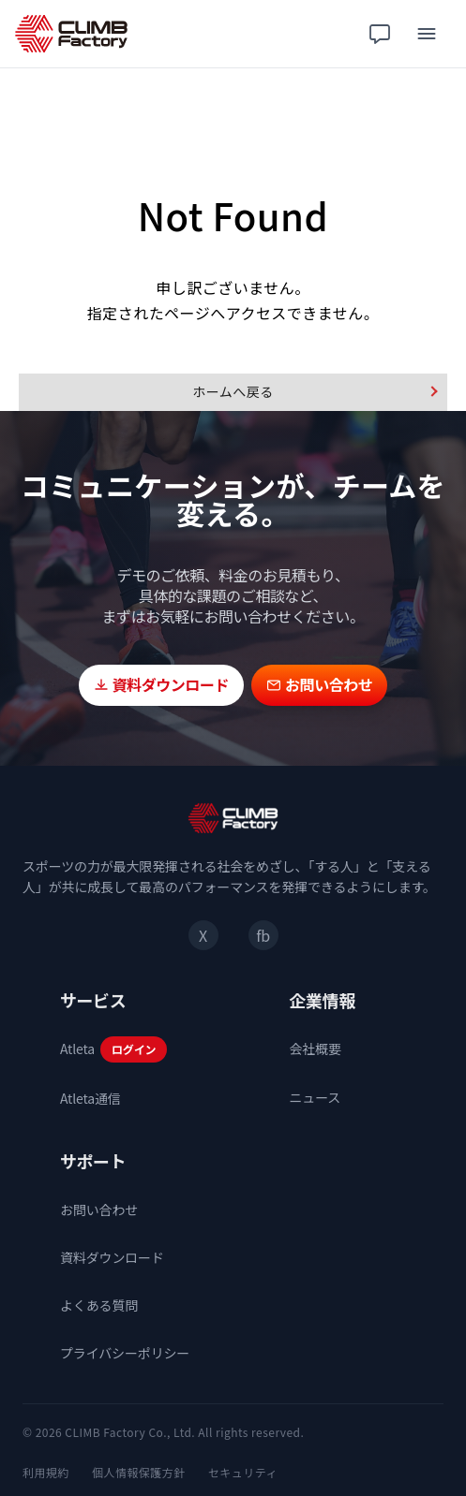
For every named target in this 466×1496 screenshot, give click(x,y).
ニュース (315, 1097)
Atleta (77, 1048)
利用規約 (46, 1472)
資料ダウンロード (112, 1257)
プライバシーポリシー (124, 1352)
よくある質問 (99, 1305)
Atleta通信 (90, 1098)
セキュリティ (243, 1472)
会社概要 (315, 1048)
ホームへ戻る (232, 391)
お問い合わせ (99, 1209)
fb (262, 935)
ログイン (134, 1049)
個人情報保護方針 (139, 1472)
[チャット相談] (379, 33)
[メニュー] (426, 33)
